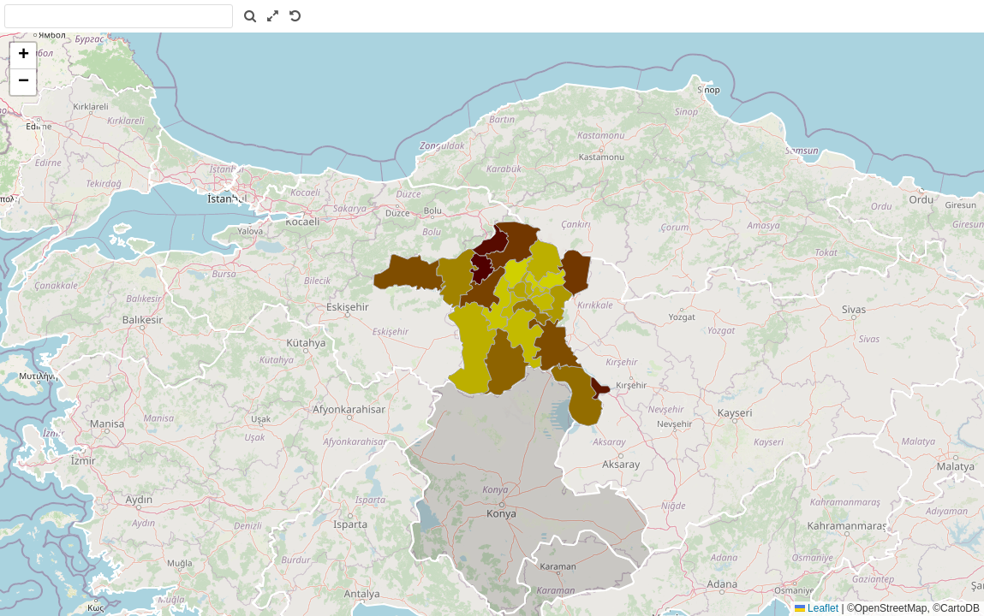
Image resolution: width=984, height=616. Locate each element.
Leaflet (816, 608)
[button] (23, 56)
